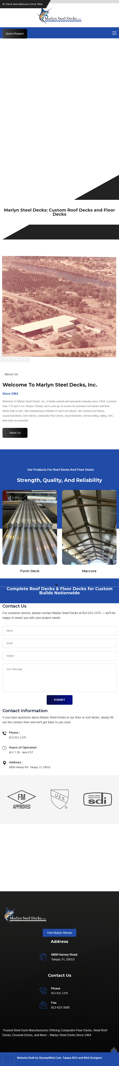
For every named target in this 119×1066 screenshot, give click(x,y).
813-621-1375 (17, 737)
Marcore (89, 571)
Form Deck (29, 571)
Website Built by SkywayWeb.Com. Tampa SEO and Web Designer (59, 1057)
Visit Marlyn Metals (59, 932)
